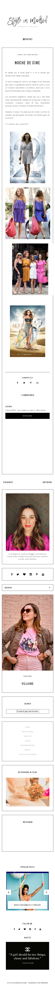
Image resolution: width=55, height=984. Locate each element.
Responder (27, 416)
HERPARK (44, 983)
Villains (28, 683)
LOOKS (27, 741)
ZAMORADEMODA (28, 745)
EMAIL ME (27, 736)
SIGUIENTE (8, 482)
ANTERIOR (47, 482)
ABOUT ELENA (27, 731)
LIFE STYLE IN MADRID (27, 754)
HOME (27, 727)
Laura (8, 406)
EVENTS (28, 750)
